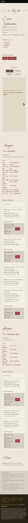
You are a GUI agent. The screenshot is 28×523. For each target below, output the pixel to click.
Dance (6, 47)
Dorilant (4, 359)
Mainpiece (7, 42)
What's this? (8, 204)
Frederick (4, 183)
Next (23, 104)
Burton (15, 176)
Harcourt (4, 355)
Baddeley (16, 172)
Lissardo (4, 187)
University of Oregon (9, 504)
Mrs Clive (16, 189)
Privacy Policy (12, 500)
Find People (5, 502)
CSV (14, 58)
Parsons (16, 353)
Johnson (16, 179)
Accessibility (5, 498)
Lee (15, 345)
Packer (15, 181)
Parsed (17, 74)
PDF (9, 70)
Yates (15, 185)
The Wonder (11, 151)
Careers (3, 500)
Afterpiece (7, 45)
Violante (4, 164)
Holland (16, 166)
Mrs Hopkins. (17, 364)
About (21, 500)
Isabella (7, 191)
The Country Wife (13, 334)
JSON (5, 58)
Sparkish (4, 351)
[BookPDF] (14, 104)
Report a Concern (17, 498)
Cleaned (9, 74)
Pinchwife (4, 347)
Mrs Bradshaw (17, 193)
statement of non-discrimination (17, 518)
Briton (7, 170)
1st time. (12, 164)
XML (10, 58)
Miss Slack (16, 361)
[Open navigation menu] (1, 1)
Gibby (7, 179)
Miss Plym (16, 191)
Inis (7, 193)
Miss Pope (16, 162)
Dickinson (16, 34)
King (15, 349)
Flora (7, 189)
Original (18, 70)
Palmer (15, 170)
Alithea (7, 364)
